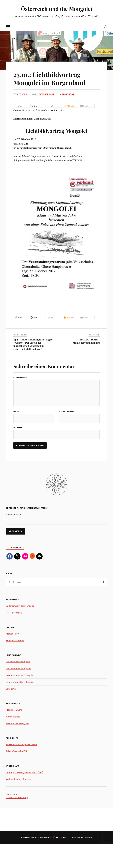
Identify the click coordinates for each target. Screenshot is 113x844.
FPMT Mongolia (14, 612)
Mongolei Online (14, 709)
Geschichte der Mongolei (18, 661)
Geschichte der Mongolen (18, 668)
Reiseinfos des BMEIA (16, 751)
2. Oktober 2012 (45, 94)
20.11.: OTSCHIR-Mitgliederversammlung (86, 341)
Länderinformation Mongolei (20, 681)
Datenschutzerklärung (17, 797)
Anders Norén (84, 837)
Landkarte (11, 688)
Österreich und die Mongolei (56, 8)
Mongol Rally (12, 633)
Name (17, 411)
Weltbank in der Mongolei (18, 779)
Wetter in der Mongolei (17, 723)
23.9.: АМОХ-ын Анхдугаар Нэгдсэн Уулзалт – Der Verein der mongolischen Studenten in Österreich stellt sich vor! (33, 344)
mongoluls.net (13, 716)
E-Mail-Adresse (68, 411)
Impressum (11, 794)
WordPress (45, 837)
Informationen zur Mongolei (19, 675)
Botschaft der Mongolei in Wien (21, 744)
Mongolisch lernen (15, 640)
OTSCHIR (23, 94)
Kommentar (21, 377)
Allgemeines (69, 94)
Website (17, 427)
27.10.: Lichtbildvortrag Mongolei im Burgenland (49, 78)
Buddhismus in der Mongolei (20, 605)
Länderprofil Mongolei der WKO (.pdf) (24, 772)
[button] (21, 106)
